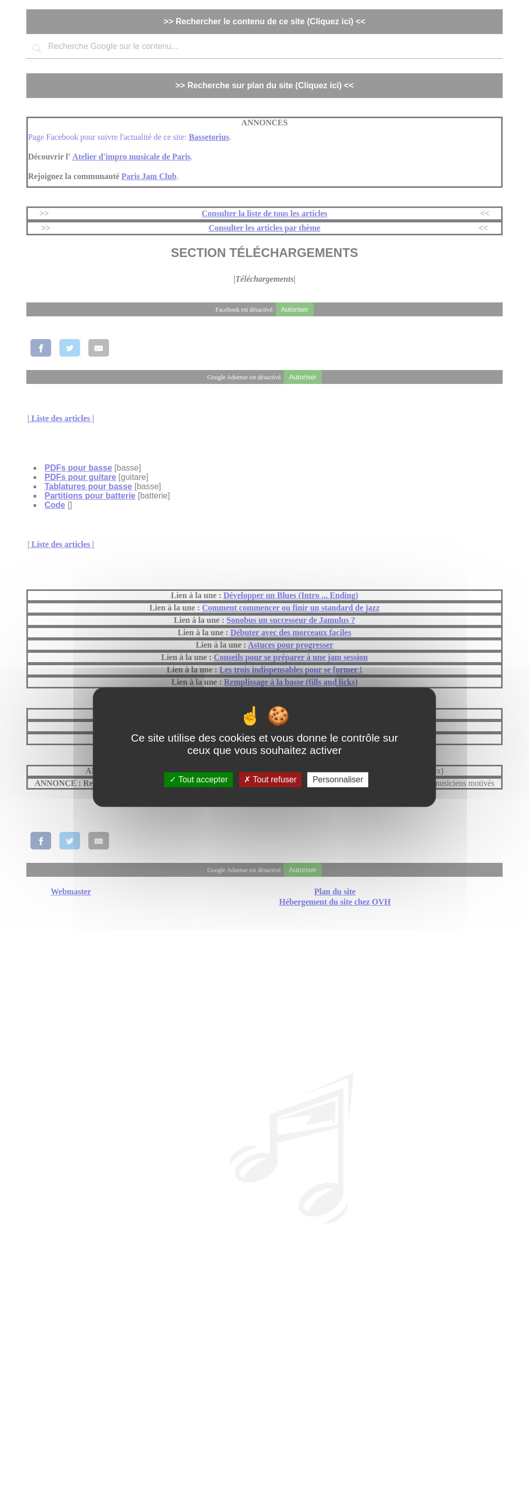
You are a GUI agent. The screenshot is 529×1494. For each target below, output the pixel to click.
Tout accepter (198, 779)
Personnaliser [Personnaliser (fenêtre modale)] (338, 779)
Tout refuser (270, 779)
